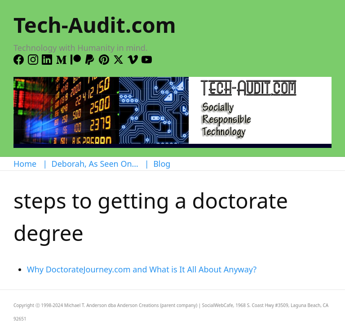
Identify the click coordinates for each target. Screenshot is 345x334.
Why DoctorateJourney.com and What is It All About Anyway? (142, 269)
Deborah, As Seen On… (95, 163)
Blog (161, 163)
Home (24, 163)
